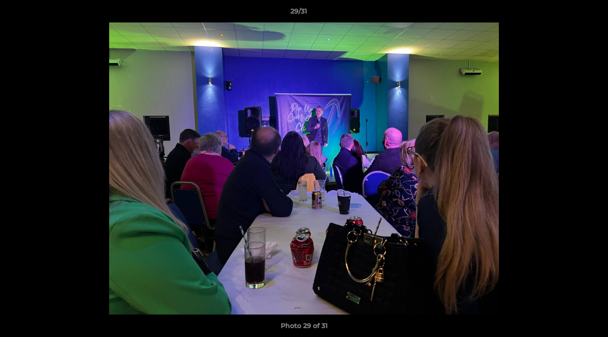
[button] (568, 13)
